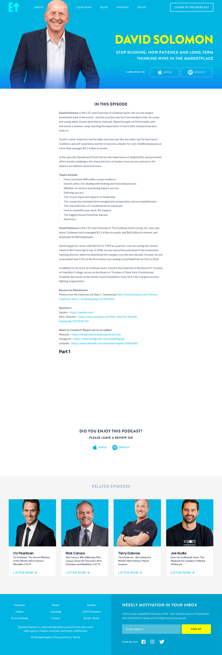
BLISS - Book (91, 618)
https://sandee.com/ (82, 312)
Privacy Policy (62, 637)
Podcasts (60, 7)
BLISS (104, 7)
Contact (55, 618)
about (39, 7)
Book (142, 7)
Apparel (123, 7)
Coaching (55, 611)
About (55, 605)
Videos (19, 611)
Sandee (91, 605)
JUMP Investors (91, 611)
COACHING (84, 7)
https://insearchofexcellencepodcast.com (96, 334)
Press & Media (19, 618)
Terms (76, 637)
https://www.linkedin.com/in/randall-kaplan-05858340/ (105, 343)
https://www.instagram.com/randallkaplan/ (99, 338)
